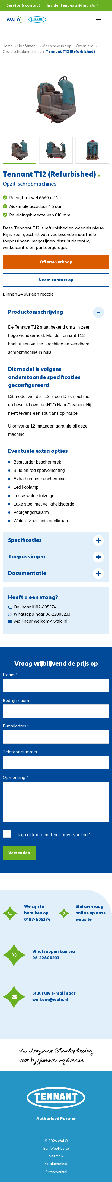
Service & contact (23, 6)
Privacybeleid (56, 1172)
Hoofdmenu (27, 46)
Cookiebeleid (56, 1164)
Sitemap (56, 1156)
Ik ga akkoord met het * (53, 835)
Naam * (10, 675)
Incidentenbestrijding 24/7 (72, 6)
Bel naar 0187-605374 (32, 607)
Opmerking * (15, 778)
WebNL (56, 1149)
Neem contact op (56, 280)
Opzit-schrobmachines (22, 52)
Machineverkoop (56, 46)
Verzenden (19, 853)
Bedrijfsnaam (16, 701)
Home (8, 46)
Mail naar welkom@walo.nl (37, 621)
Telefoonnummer (20, 752)
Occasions (85, 46)
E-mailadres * (16, 726)
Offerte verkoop (56, 262)
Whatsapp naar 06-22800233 (39, 614)
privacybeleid (74, 835)
